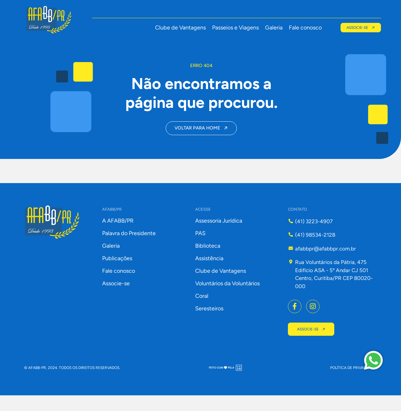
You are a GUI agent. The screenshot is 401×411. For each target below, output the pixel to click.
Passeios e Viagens (234, 28)
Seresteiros (209, 323)
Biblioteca (207, 260)
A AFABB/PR (117, 235)
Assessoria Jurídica (218, 235)
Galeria (272, 28)
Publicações (117, 273)
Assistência (209, 273)
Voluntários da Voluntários (227, 298)
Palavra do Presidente (129, 248)
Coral (201, 310)
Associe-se (116, 298)
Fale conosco (304, 28)
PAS (200, 248)
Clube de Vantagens (179, 28)
